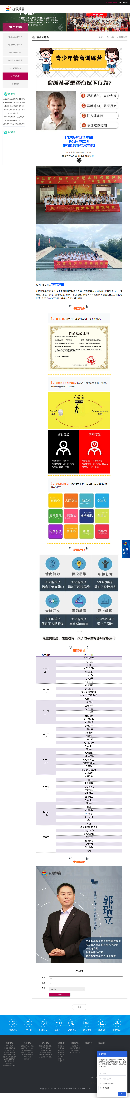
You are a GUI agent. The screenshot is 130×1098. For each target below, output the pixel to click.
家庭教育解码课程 (45, 1046)
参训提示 (43, 1030)
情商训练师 (9, 1063)
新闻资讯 (74, 1043)
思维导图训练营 (27, 1050)
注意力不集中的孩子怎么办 (14, 120)
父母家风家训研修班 (45, 1055)
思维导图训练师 (9, 1059)
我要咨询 (117, 1030)
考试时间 (13, 1030)
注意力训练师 (9, 1050)
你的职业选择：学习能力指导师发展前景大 (14, 103)
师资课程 (9, 1043)
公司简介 (61, 1046)
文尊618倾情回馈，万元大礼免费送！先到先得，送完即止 (14, 117)
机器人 (58, 1030)
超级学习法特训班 (27, 1052)
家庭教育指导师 (9, 1048)
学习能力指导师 (9, 1052)
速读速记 (27, 1059)
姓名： (44, 977)
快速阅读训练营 (27, 1055)
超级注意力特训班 (27, 1046)
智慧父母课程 (45, 1048)
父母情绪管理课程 (45, 1050)
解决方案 (101, 1043)
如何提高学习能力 (14, 113)
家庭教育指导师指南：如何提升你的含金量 (14, 110)
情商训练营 (123, 37)
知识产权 (61, 1057)
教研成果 (61, 1050)
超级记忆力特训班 (27, 1048)
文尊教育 (60, 1043)
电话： (44, 983)
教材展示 (72, 1030)
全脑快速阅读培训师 (9, 1057)
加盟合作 (88, 1043)
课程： (44, 988)
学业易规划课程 (45, 1052)
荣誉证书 (61, 1055)
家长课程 (45, 1043)
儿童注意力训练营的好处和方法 (14, 99)
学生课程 (110, 37)
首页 (101, 37)
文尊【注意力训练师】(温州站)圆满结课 (14, 106)
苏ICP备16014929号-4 (81, 1088)
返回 (79, 1007)
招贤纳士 (61, 1059)
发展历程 (61, 1048)
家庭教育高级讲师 (9, 1065)
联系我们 (102, 1030)
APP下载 (28, 1030)
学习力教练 (9, 1046)
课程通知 (87, 1030)
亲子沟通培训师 (9, 1055)
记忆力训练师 (9, 1061)
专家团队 (61, 1052)
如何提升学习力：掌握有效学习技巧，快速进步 (14, 124)
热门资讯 (75, 1046)
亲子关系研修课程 (45, 1057)
